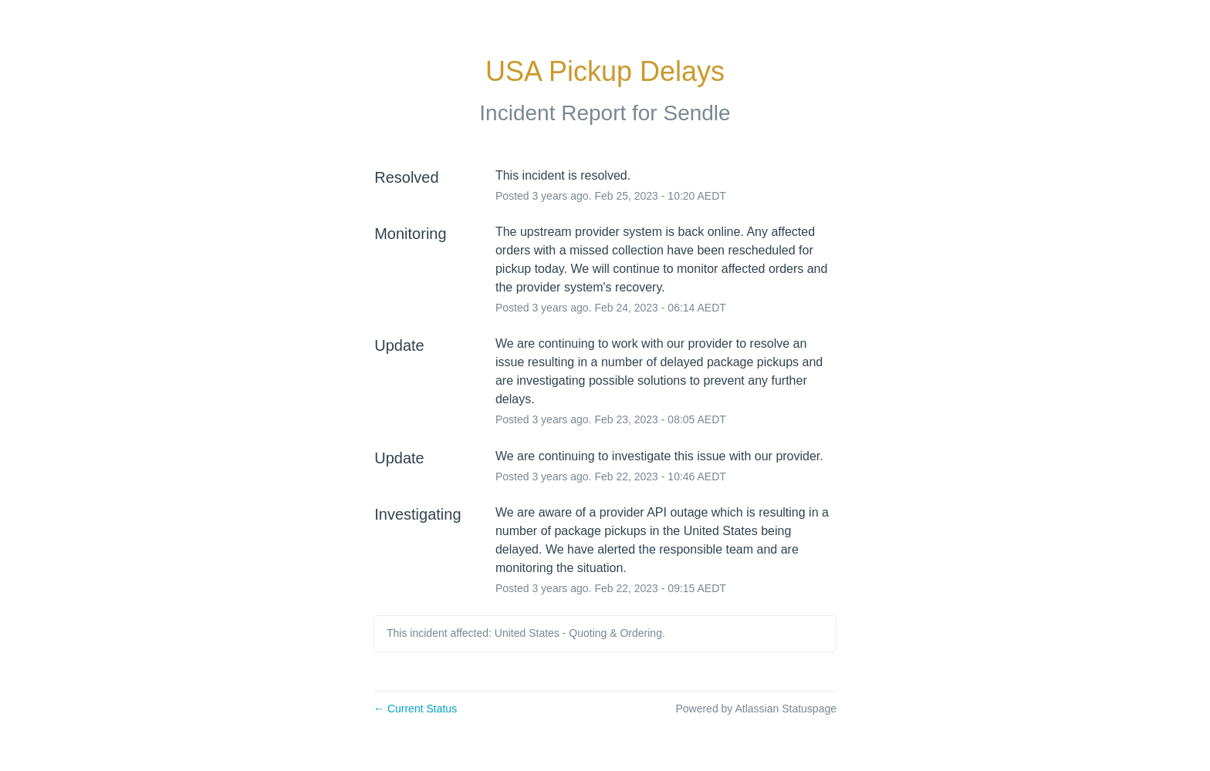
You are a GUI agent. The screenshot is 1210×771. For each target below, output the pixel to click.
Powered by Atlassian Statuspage (756, 708)
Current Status (415, 708)
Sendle (696, 113)
